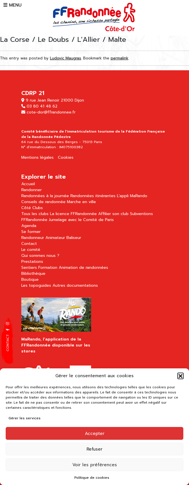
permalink (119, 58)
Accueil (28, 184)
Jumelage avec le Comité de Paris (81, 220)
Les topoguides (36, 285)
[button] (180, 376)
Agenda (28, 226)
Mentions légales (37, 157)
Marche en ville (81, 202)
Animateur (55, 238)
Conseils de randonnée (43, 202)
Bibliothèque (33, 273)
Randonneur (32, 238)
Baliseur (73, 238)
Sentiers (29, 268)
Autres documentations (75, 285)
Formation (47, 268)
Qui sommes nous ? (40, 256)
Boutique (30, 279)
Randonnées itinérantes (93, 196)
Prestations (32, 262)
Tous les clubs (35, 214)
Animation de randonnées (83, 268)
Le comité (30, 250)
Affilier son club (113, 214)
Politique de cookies (91, 477)
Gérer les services (25, 418)
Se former (31, 232)
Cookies (66, 157)
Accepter (94, 433)
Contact (29, 244)
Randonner (31, 190)
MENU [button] (12, 5)
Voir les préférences (94, 465)
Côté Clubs (32, 208)
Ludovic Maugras (65, 58)
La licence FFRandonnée (73, 214)
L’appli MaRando (132, 196)
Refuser (94, 449)
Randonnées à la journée (45, 196)
